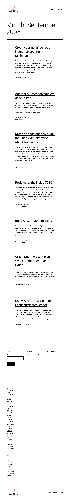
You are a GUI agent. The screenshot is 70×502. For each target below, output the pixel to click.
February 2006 (10, 471)
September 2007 (11, 435)
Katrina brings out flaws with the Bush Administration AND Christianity (35, 138)
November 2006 (11, 455)
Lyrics (23, 242)
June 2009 (9, 417)
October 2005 (10, 478)
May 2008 (9, 428)
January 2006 (10, 473)
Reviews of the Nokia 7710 (33, 182)
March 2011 (10, 406)
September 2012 (11, 397)
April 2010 (9, 408)
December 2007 (11, 433)
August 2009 (10, 413)
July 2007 (9, 439)
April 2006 (9, 469)
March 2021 (10, 390)
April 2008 (9, 431)
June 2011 (9, 404)
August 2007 (10, 437)
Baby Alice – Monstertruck (33, 221)
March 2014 (10, 395)
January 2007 (10, 451)
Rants (23, 79)
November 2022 (11, 388)
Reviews (24, 206)
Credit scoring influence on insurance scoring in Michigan (33, 52)
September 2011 (11, 401)
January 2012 (10, 399)
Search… (9, 354)
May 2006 (9, 466)
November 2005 (11, 475)
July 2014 (9, 392)
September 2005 (11, 480)
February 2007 (10, 448)
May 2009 (9, 419)
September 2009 (11, 410)
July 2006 (9, 462)
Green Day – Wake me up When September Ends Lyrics (32, 261)
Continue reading (29, 72)
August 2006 (10, 460)
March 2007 (10, 446)
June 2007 (9, 442)
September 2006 (11, 457)
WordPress (60, 492)
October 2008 (10, 426)
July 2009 (9, 415)
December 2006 (11, 453)
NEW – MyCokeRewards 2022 (54, 9)
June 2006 (9, 464)
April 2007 (9, 444)
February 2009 (10, 424)
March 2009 (10, 422)
